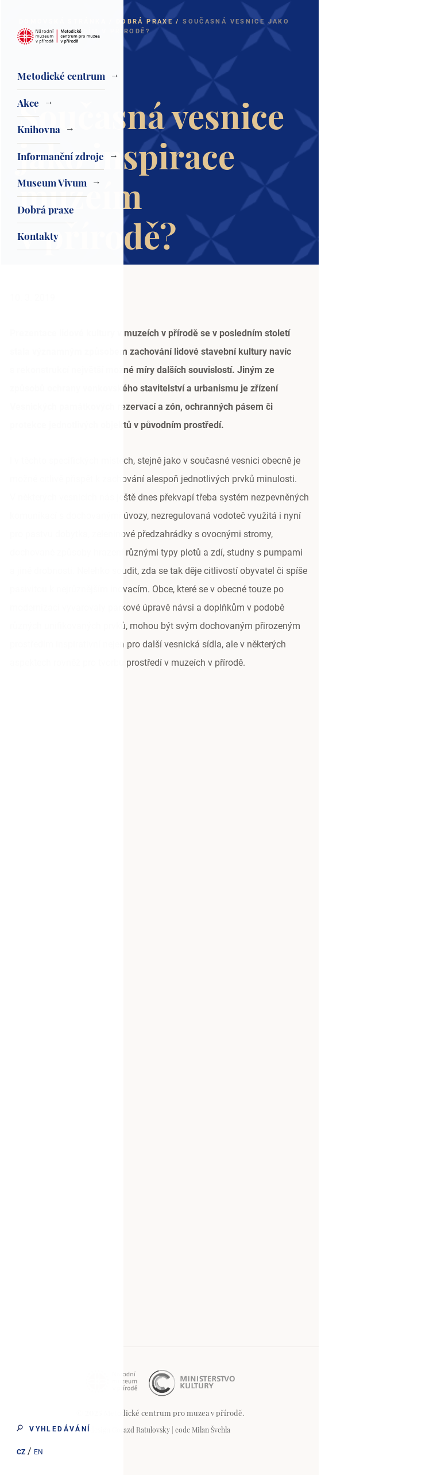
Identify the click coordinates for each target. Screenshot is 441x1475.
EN (37, 1453)
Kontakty (38, 236)
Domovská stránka (185, 21)
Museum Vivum (52, 182)
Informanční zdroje (60, 156)
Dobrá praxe (45, 209)
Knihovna (38, 129)
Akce (28, 102)
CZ (20, 1453)
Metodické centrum (61, 75)
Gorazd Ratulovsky (263, 1429)
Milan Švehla (333, 1429)
